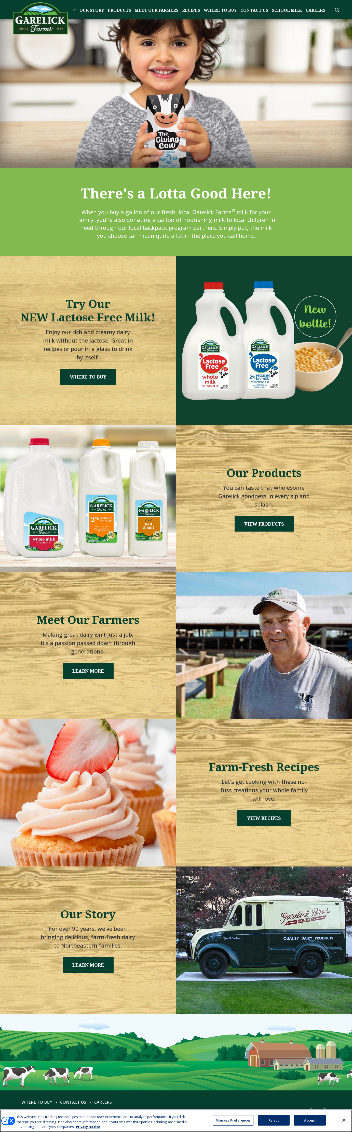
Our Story (91, 10)
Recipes (191, 10)
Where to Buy (220, 10)
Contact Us (254, 10)
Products (119, 10)
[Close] (343, 1120)
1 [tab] (176, 144)
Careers (315, 10)
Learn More (88, 671)
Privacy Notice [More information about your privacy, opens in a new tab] (88, 1127)
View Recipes (264, 818)
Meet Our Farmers (157, 10)
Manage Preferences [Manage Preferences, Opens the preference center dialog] (233, 1120)
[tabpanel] (176, 93)
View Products (264, 524)
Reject (273, 1120)
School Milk (287, 10)
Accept (310, 1120)
